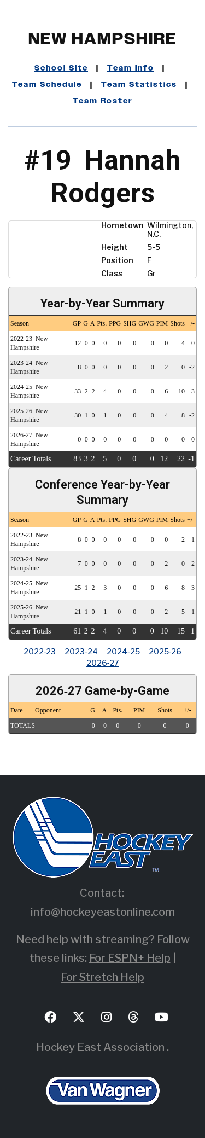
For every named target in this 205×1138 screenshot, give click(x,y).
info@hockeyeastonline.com (103, 912)
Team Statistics (139, 85)
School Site (61, 68)
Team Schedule (47, 85)
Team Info (130, 68)
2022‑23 (40, 651)
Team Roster (103, 101)
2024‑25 (123, 651)
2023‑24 (81, 651)
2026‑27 (102, 662)
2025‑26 (165, 651)
